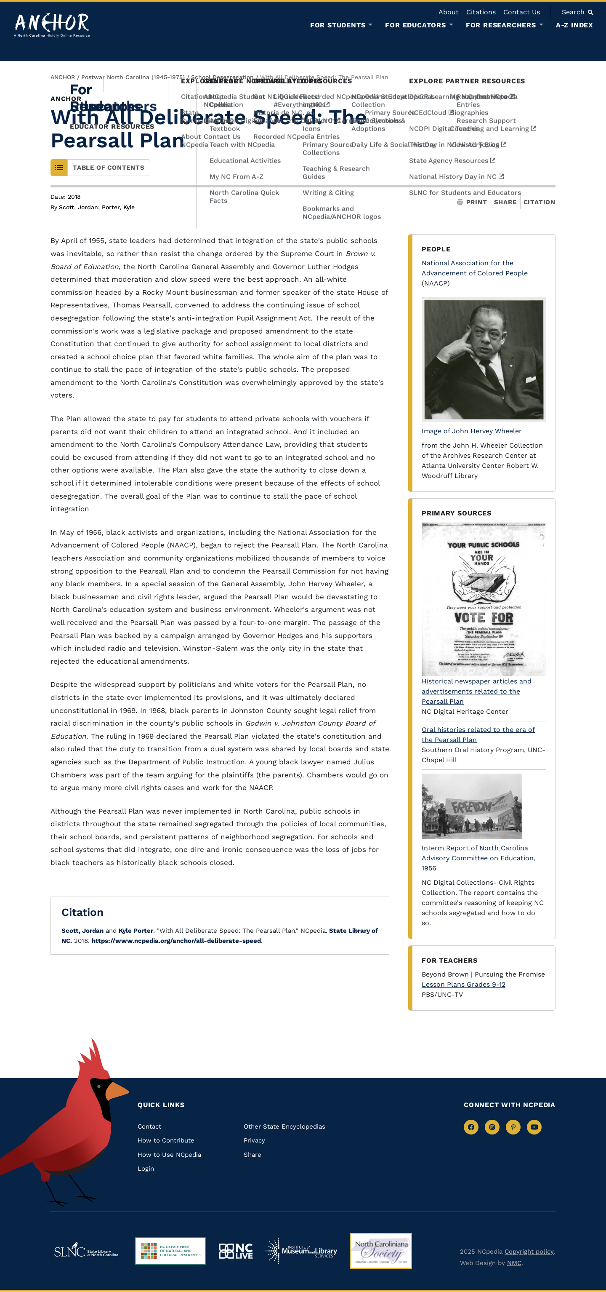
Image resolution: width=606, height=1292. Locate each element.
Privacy (254, 1140)
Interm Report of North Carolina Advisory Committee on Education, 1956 (478, 858)
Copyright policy (529, 1251)
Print (472, 202)
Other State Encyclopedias (284, 1126)
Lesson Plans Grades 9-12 (463, 984)
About (449, 12)
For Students (338, 25)
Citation (540, 202)
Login (146, 1168)
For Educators (415, 25)
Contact (149, 1126)
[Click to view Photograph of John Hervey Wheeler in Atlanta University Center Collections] (484, 359)
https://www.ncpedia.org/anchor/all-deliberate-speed (176, 941)
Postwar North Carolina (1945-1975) (133, 77)
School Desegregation (222, 77)
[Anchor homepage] (52, 25)
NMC (514, 1263)
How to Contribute (166, 1140)
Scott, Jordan (79, 207)
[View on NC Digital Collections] (484, 806)
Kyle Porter (136, 930)
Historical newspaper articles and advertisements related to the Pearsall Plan (477, 691)
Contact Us (521, 12)
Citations (481, 12)
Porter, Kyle (118, 207)
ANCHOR (62, 77)
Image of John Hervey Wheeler (472, 431)
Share (505, 202)
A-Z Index (574, 25)
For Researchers (501, 25)
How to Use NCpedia (169, 1155)
